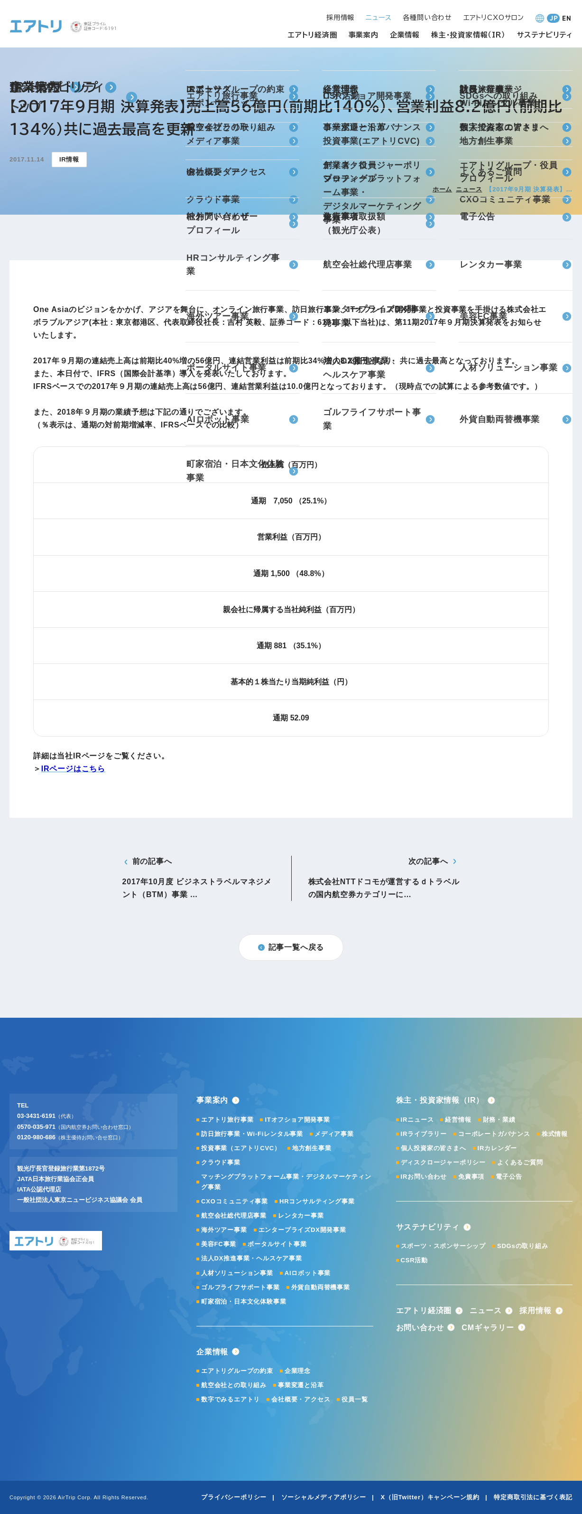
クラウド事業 (220, 1162)
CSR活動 (414, 1260)
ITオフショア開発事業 (297, 1119)
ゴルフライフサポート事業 (240, 1287)
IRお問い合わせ (424, 1176)
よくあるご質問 (520, 1162)
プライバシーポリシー (234, 1497)
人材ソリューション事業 (237, 1273)
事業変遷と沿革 (301, 1385)
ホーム (442, 189)
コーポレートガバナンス (494, 1133)
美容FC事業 (218, 1244)
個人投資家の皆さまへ (433, 1148)
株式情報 (555, 1133)
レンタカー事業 (301, 1215)
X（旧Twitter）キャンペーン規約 (430, 1497)
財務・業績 (499, 1119)
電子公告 (509, 1176)
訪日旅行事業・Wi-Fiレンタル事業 (252, 1133)
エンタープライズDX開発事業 (302, 1229)
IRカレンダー (497, 1148)
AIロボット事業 (308, 1273)
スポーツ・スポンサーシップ (443, 1245)
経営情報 (458, 1119)
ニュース (469, 189)
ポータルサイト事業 (277, 1244)
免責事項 (471, 1176)
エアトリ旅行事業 (227, 1119)
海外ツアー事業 (224, 1229)
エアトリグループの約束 (237, 1370)
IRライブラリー (424, 1133)
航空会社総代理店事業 (234, 1215)
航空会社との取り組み (234, 1385)
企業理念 (298, 1370)
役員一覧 (355, 1399)
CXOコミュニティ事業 (234, 1201)
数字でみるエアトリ (230, 1399)
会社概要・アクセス (300, 1399)
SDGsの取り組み (522, 1245)
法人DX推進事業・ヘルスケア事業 (251, 1258)
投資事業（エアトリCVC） (241, 1148)
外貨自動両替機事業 (320, 1287)
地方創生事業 (312, 1148)
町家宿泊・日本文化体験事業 (243, 1301)
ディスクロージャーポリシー (443, 1162)
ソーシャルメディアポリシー (323, 1497)
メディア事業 (334, 1133)
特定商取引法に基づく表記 (533, 1497)
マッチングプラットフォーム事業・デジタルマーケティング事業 (286, 1182)
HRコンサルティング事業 (316, 1201)
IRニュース (417, 1119)
